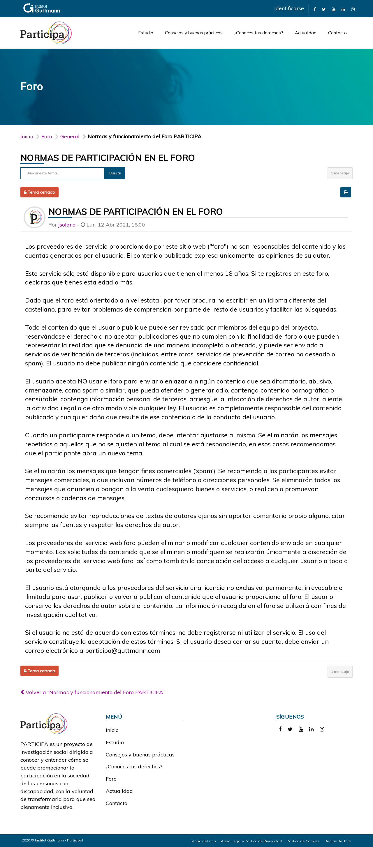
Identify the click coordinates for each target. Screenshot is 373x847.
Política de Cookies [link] (303, 841)
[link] (315, 9)
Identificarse (289, 8)
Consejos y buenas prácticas (194, 33)
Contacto (337, 33)
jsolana (67, 224)
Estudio (145, 33)
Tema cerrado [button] (39, 192)
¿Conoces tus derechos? (258, 33)
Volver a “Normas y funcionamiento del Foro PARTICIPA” (92, 692)
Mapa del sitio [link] (203, 841)
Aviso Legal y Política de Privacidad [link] (251, 841)
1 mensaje (340, 173)
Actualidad (305, 33)
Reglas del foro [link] (338, 841)
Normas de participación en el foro (107, 158)
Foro (111, 778)
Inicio (26, 136)
